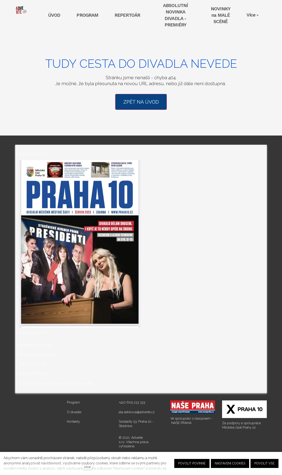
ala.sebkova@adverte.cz (137, 412)
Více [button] (253, 15)
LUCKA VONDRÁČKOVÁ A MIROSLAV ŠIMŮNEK (55, 383)
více (87, 467)
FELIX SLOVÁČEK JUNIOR (38, 355)
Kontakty (73, 422)
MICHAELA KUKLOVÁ (35, 345)
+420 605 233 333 (132, 402)
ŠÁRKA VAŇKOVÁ (32, 333)
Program (73, 402)
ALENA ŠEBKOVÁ (32, 374)
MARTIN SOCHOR (32, 364)
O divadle (74, 412)
